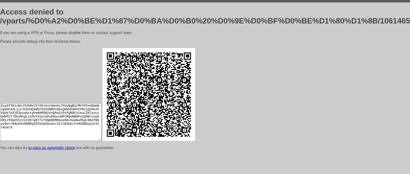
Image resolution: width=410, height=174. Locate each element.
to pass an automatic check (51, 148)
